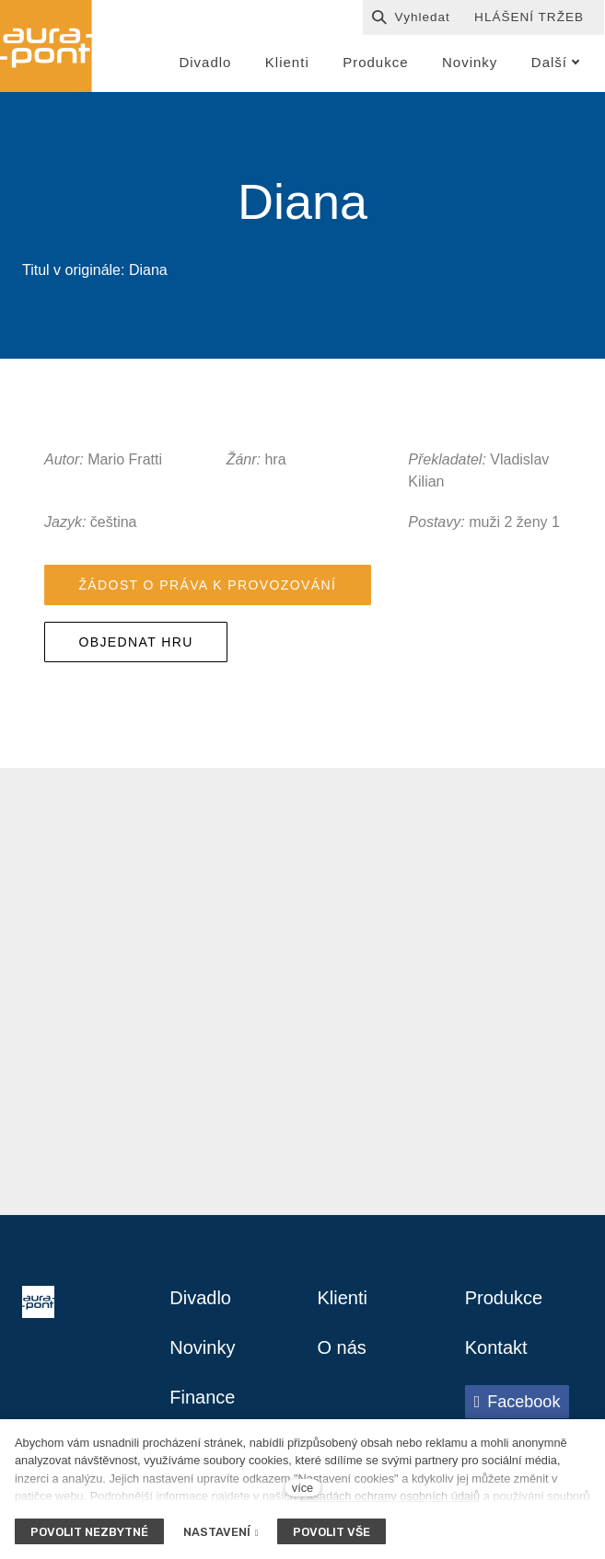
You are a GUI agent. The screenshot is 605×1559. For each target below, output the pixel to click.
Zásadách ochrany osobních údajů (389, 1496)
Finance (202, 1397)
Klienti (342, 1298)
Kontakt (496, 1347)
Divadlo (200, 1298)
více (302, 1488)
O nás (342, 1347)
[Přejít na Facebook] (517, 1401)
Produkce (504, 1298)
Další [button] (555, 62)
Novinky (202, 1347)
